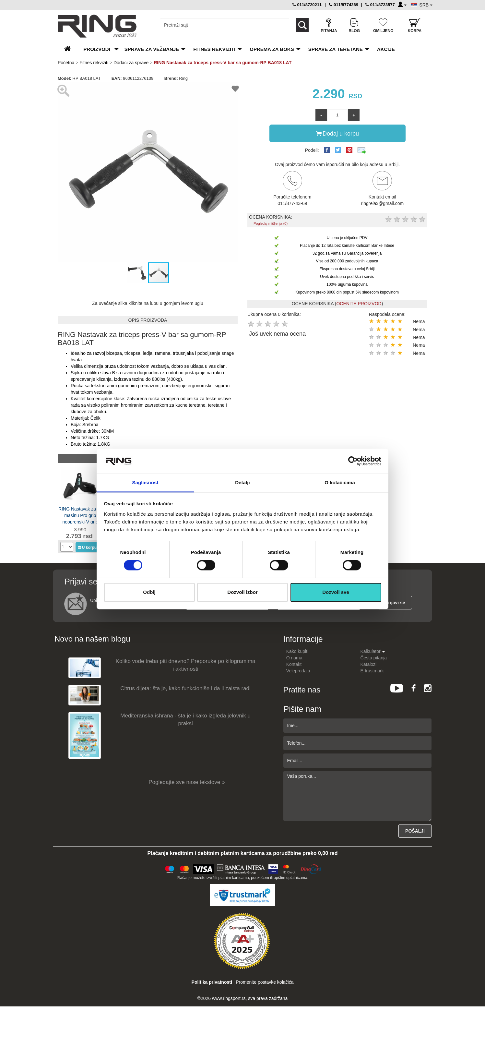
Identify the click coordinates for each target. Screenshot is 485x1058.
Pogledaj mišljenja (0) (271, 223)
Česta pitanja (373, 657)
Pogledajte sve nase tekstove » (186, 782)
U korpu (87, 547)
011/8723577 (380, 4)
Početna (66, 62)
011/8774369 (343, 4)
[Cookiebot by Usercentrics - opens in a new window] (353, 461)
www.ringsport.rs (228, 998)
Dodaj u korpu (337, 133)
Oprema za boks (272, 49)
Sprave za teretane (335, 49)
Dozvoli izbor (242, 592)
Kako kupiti (297, 651)
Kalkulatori (372, 651)
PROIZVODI (96, 49)
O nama (294, 657)
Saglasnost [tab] (145, 482)
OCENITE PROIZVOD (358, 303)
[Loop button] (302, 25)
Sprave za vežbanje (151, 49)
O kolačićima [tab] (340, 482)
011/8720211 (307, 4)
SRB (425, 4)
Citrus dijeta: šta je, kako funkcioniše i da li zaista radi (185, 688)
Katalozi (368, 664)
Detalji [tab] (242, 482)
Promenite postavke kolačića (264, 982)
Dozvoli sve (335, 592)
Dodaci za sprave (130, 62)
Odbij (149, 592)
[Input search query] (224, 25)
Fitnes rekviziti (214, 49)
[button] (63, 172)
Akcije (386, 49)
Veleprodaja (298, 670)
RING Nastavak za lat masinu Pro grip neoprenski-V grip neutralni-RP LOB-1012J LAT (80, 514)
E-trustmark (372, 670)
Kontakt (294, 664)
